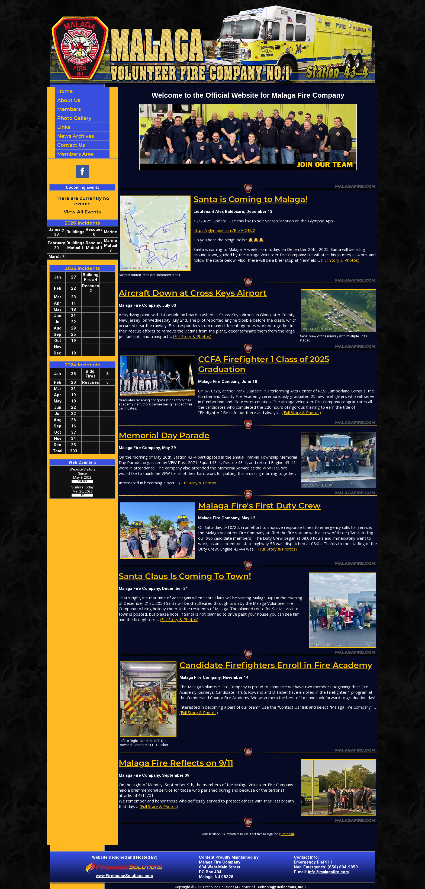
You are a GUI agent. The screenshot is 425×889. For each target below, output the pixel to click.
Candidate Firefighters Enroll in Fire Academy (275, 665)
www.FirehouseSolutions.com (124, 875)
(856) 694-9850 (342, 867)
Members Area (75, 154)
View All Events (82, 212)
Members (68, 109)
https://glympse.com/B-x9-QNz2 (224, 230)
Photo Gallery (73, 118)
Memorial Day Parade (164, 435)
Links (63, 127)
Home (64, 91)
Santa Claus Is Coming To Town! (185, 576)
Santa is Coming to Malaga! (250, 199)
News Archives (75, 136)
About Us (68, 100)
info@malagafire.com (328, 871)
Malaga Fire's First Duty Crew (259, 506)
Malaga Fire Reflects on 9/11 (176, 763)
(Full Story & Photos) (340, 260)
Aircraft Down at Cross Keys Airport (193, 293)
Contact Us (70, 145)
